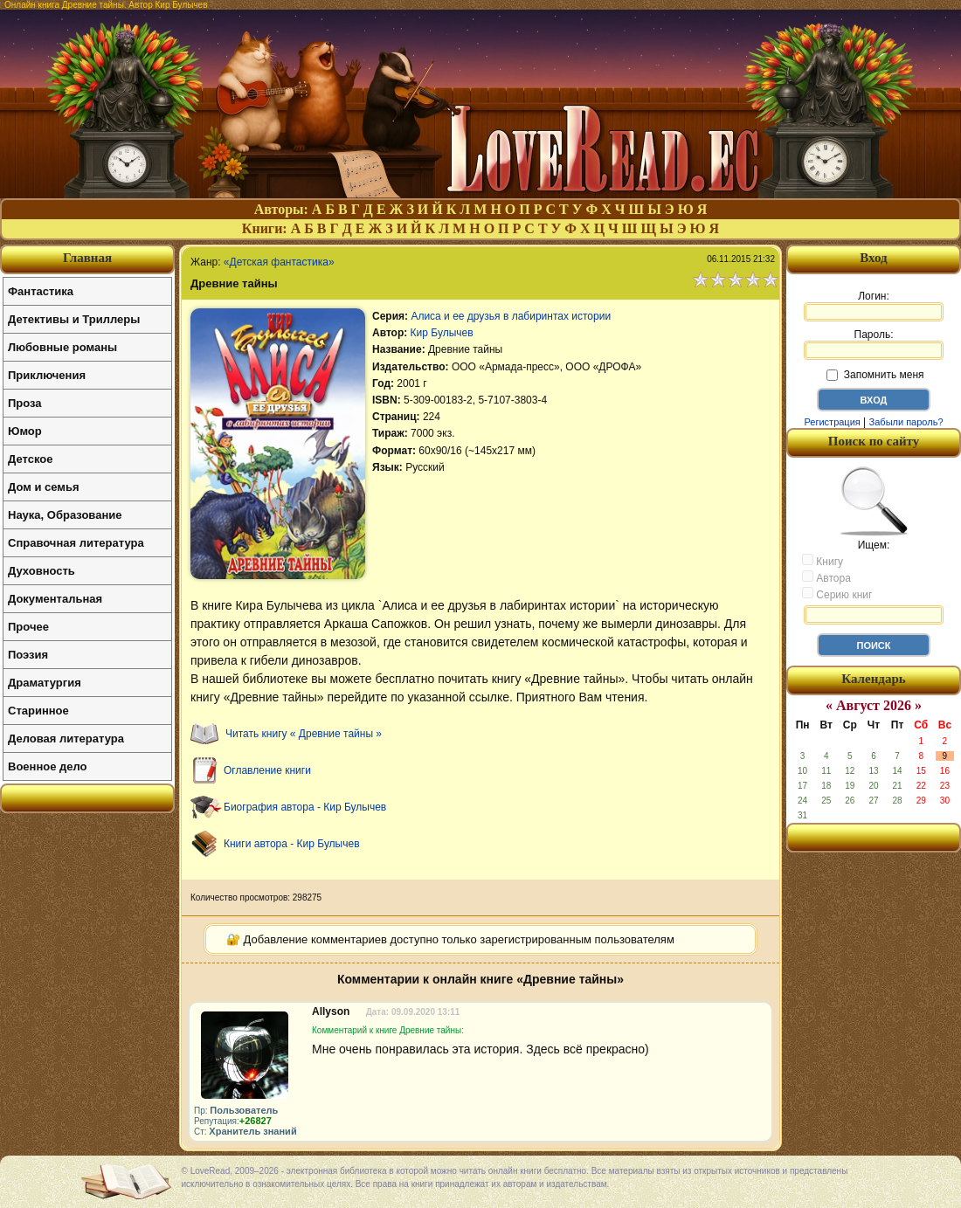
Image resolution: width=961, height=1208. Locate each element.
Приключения (47, 375)
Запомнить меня (874, 375)
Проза (25, 403)
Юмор (25, 431)
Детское (30, 459)
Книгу (822, 561)
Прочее (28, 626)
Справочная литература (76, 542)
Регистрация (832, 422)
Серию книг (837, 594)
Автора (826, 577)
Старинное (38, 710)
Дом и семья (44, 487)
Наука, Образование (64, 514)
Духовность (41, 570)
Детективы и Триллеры (74, 319)
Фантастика (40, 291)
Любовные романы (62, 347)
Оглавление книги (267, 770)
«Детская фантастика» (279, 262)
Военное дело (47, 766)
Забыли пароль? (906, 422)
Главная (87, 258)
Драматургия (44, 682)
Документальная (55, 598)
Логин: (874, 305)
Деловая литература (66, 738)
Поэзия (28, 654)
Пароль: (874, 344)
